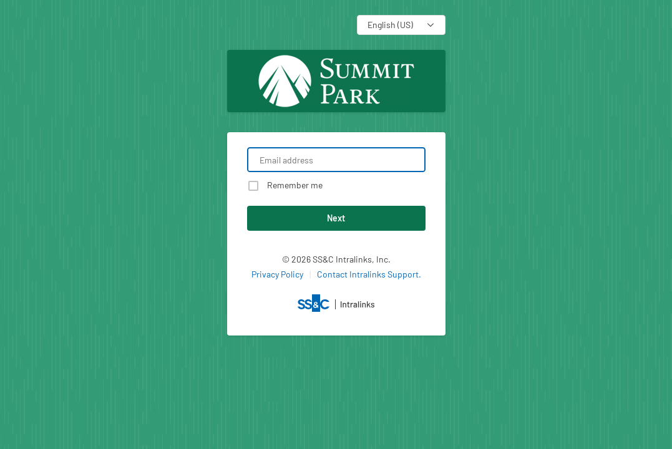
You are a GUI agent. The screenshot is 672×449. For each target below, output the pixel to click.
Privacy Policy (277, 274)
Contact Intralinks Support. (369, 274)
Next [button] (336, 218)
